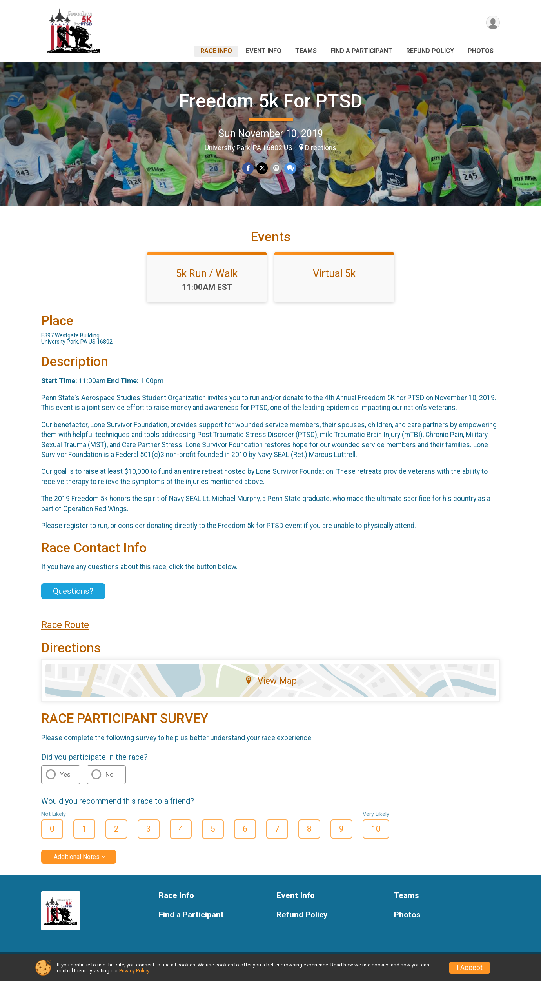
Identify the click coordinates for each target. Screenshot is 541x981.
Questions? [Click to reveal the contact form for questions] (73, 596)
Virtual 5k (334, 278)
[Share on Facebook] (248, 168)
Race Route (65, 629)
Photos (481, 51)
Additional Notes (77, 861)
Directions (320, 148)
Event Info (263, 51)
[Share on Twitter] (262, 168)
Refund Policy (430, 51)
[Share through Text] (290, 168)
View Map (271, 685)
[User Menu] (492, 23)
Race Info (216, 51)
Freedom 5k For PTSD (270, 101)
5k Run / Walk (207, 278)
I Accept (470, 968)
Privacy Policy (134, 971)
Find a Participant (361, 51)
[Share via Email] (275, 168)
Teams (306, 51)
